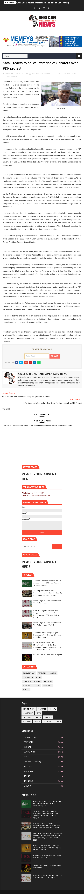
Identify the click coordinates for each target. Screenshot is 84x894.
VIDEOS (26, 689)
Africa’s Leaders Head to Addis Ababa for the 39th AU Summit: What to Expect (47, 583)
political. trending (32, 681)
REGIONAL (27, 685)
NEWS (74, 74)
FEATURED (50, 74)
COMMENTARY (29, 673)
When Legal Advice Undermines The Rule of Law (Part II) (42, 3)
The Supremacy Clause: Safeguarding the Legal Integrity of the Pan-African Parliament (47, 593)
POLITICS (6, 76)
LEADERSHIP (66, 74)
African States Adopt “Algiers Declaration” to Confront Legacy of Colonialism (47, 635)
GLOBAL (58, 74)
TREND (37, 685)
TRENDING (14, 76)
